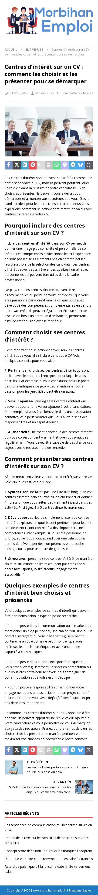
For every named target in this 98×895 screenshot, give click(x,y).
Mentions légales (80, 890)
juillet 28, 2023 (18, 93)
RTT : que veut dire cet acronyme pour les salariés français (49, 859)
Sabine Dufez (44, 93)
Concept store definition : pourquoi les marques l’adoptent (48, 851)
